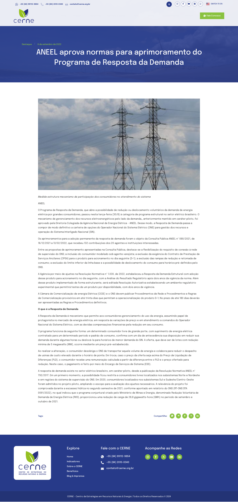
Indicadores (73, 462)
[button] (169, 4)
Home (70, 16)
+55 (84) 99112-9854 (26, 4)
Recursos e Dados (120, 16)
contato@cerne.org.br (77, 4)
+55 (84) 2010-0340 (52, 4)
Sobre (153, 16)
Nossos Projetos (171, 16)
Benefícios (100, 16)
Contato (189, 16)
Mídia (140, 16)
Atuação (84, 16)
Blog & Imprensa (76, 476)
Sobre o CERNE (75, 467)
